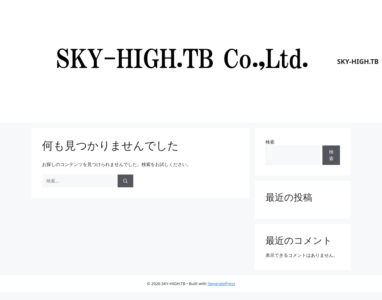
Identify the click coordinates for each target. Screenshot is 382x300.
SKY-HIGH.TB (358, 61)
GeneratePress (221, 283)
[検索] (125, 181)
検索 (270, 142)
